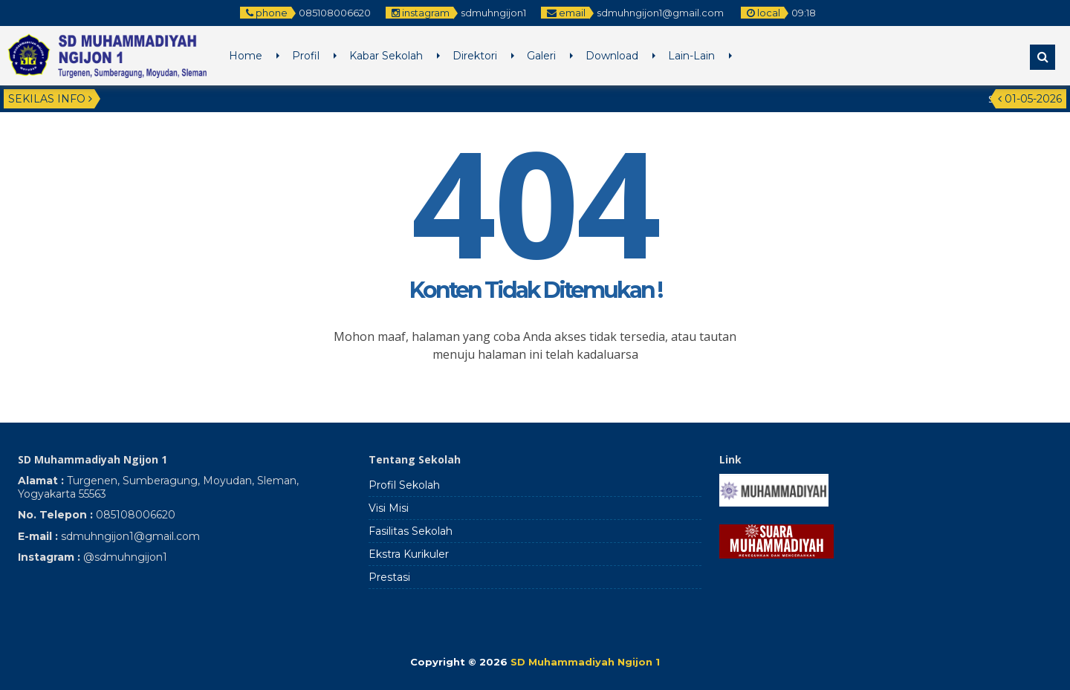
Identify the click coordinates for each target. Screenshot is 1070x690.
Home (245, 55)
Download (612, 55)
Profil (306, 55)
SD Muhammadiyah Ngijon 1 (585, 662)
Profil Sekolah (404, 485)
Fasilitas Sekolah (411, 531)
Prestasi (389, 577)
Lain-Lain (691, 55)
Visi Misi (389, 508)
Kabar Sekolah (386, 55)
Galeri (541, 55)
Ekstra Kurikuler (409, 554)
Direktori (475, 55)
